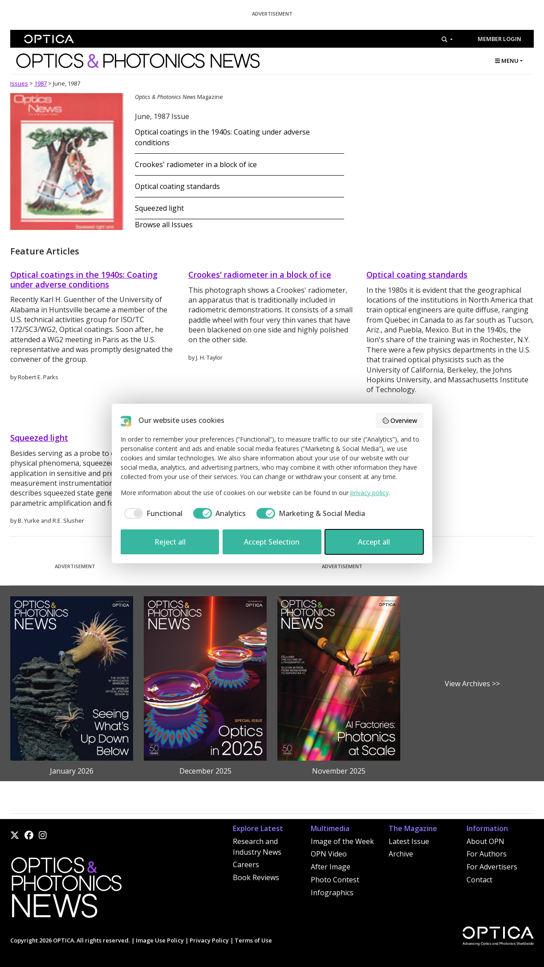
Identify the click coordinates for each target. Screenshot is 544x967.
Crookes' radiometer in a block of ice (196, 164)
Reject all (170, 542)
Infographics (332, 892)
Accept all (374, 542)
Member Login (499, 39)
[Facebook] (28, 835)
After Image (330, 867)
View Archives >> (472, 683)
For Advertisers (492, 867)
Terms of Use (253, 940)
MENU (507, 61)
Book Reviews (256, 877)
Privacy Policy (209, 940)
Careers (246, 864)
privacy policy (369, 492)
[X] (14, 835)
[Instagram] (43, 835)
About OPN (485, 841)
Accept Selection (272, 542)
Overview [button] (400, 420)
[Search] (447, 39)
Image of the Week (342, 841)
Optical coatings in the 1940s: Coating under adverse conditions (84, 279)
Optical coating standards (177, 186)
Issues (19, 83)
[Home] (66, 890)
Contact (479, 880)
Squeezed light (159, 208)
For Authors (487, 854)
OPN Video (329, 854)
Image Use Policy (160, 940)
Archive (401, 854)
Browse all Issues (164, 224)
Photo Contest (335, 880)
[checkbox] (152, 513)
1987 (40, 83)
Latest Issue (409, 841)
